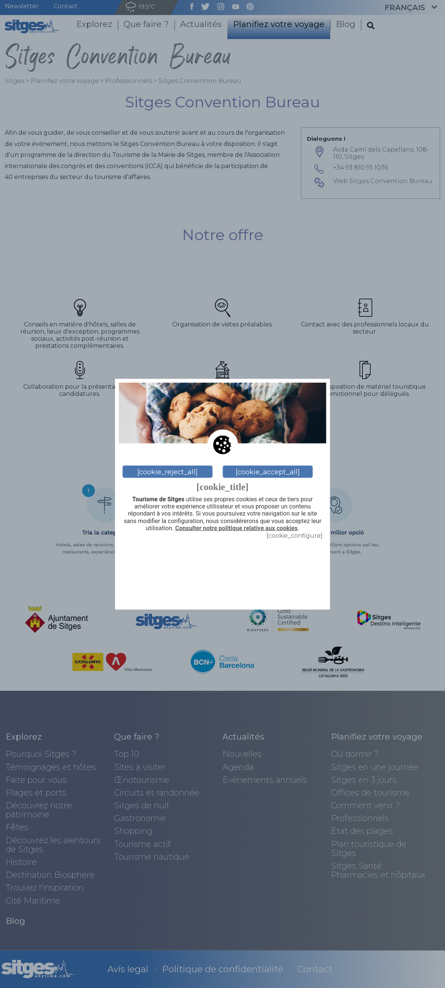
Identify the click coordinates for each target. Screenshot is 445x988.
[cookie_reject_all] (167, 472)
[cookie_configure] (294, 535)
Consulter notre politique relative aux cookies (236, 527)
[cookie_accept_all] (268, 472)
